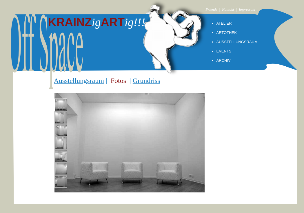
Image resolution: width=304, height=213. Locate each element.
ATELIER (224, 23)
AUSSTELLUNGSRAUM (237, 42)
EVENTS (224, 51)
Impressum (247, 9)
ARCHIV (223, 60)
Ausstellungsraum (79, 80)
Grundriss (146, 80)
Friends (211, 9)
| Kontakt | (229, 9)
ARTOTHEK (226, 32)
